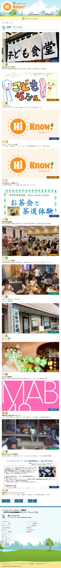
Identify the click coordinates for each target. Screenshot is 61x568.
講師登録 (28, 532)
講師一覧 (4, 530)
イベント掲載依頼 (31, 525)
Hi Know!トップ (6, 521)
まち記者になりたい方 (8, 540)
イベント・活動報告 (31, 523)
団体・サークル (6, 525)
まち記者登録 (30, 530)
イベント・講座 (6, 523)
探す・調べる (5, 538)
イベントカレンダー (31, 521)
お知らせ (4, 536)
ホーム (3, 22)
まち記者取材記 (6, 527)
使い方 (4, 544)
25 (30, 501)
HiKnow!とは (5, 542)
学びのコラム (5, 534)
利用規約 (31, 563)
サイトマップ (5, 546)
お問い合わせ (40, 563)
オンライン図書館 (7, 532)
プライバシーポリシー (20, 563)
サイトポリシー (7, 563)
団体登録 (28, 527)
